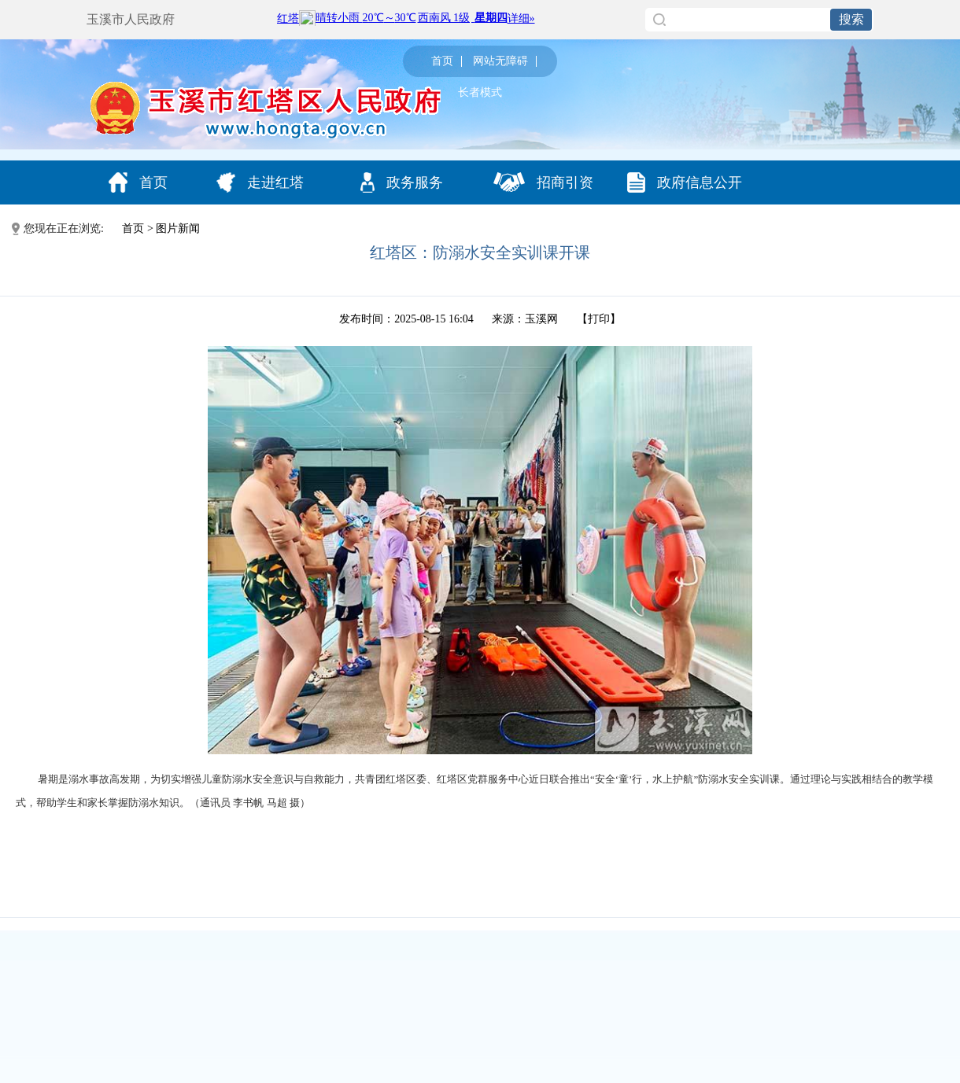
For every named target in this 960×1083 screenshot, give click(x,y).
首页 (442, 61)
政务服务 (401, 182)
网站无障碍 (500, 61)
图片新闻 (178, 228)
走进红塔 (260, 182)
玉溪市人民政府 (131, 19)
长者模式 (480, 92)
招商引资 (543, 182)
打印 (599, 319)
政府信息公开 (684, 182)
